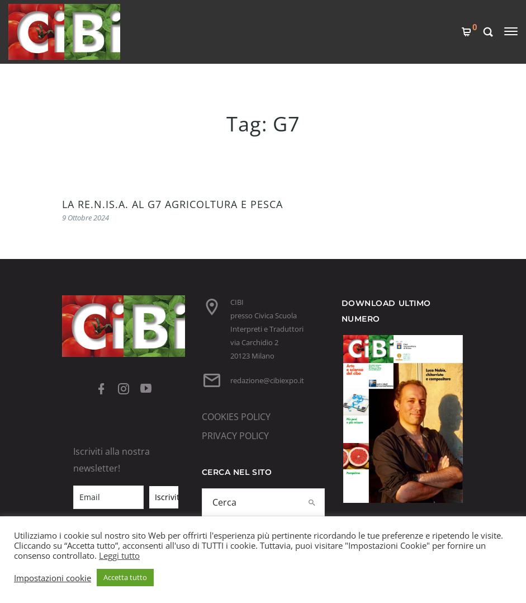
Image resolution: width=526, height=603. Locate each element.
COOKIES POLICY (236, 417)
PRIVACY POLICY (235, 436)
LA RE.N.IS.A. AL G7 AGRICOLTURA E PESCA (172, 204)
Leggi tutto (119, 555)
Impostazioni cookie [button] (52, 578)
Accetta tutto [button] (125, 577)
